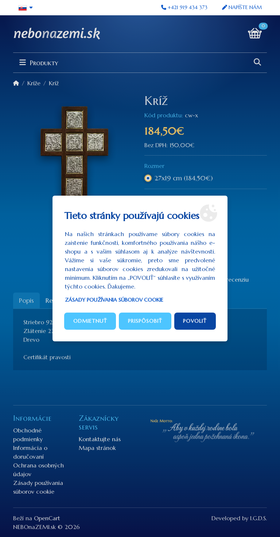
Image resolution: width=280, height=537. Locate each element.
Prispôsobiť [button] (145, 321)
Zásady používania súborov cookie (114, 300)
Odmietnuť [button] (90, 321)
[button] (25, 7)
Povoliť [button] (195, 321)
